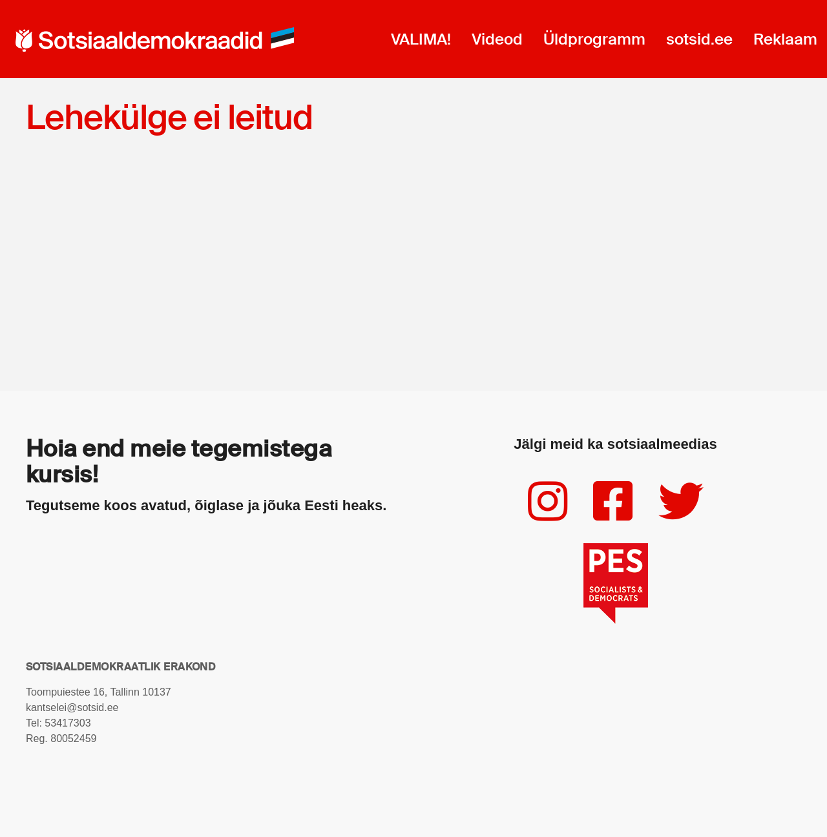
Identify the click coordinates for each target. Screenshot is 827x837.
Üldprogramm (594, 39)
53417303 (67, 723)
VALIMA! (421, 39)
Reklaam (785, 39)
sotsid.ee (699, 39)
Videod (497, 39)
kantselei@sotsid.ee (72, 707)
